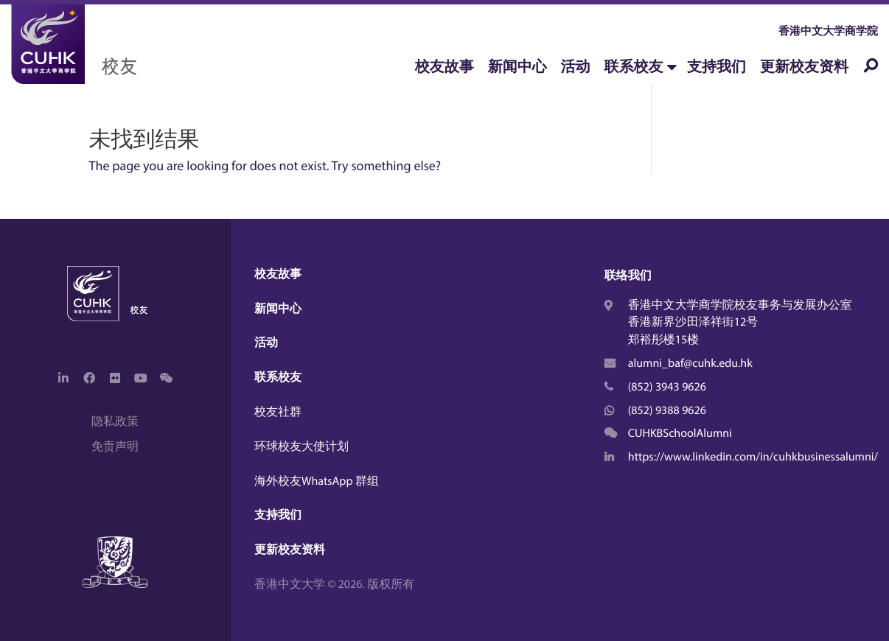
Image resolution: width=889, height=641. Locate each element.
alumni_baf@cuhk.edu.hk (690, 363)
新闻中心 (517, 66)
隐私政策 (115, 421)
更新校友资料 (804, 66)
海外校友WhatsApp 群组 (316, 481)
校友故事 (444, 66)
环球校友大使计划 (301, 446)
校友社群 (277, 411)
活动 (575, 66)
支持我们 (716, 66)
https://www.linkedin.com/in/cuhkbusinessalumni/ (753, 456)
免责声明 (115, 446)
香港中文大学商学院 (828, 31)
